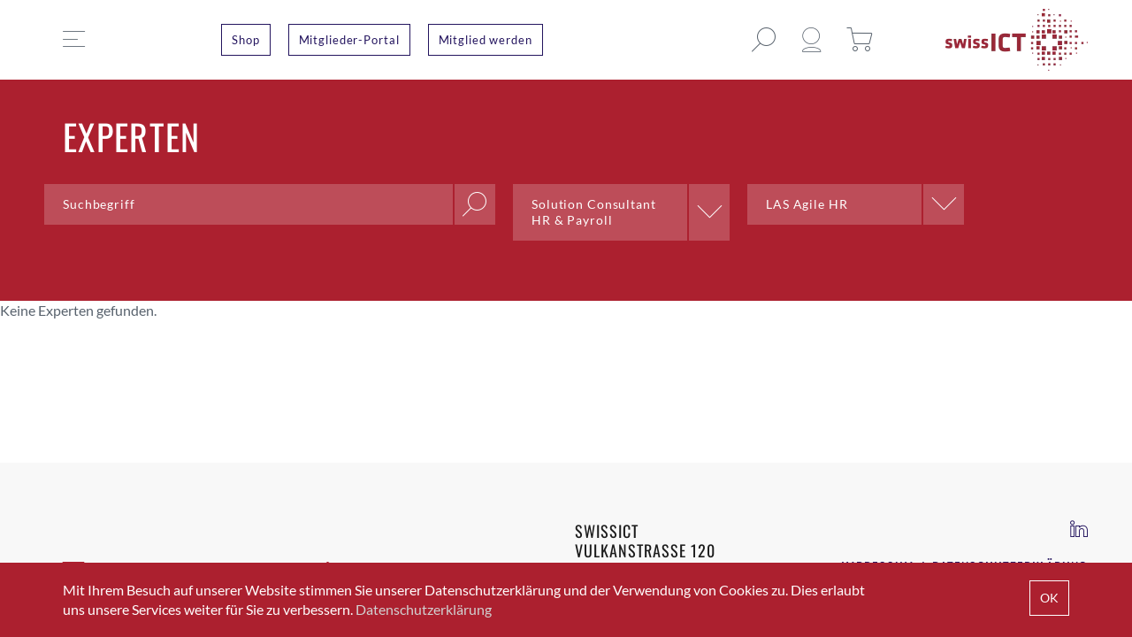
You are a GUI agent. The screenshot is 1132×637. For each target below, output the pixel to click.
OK (1049, 597)
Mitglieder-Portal (349, 40)
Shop (246, 40)
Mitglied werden (485, 40)
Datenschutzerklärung (424, 609)
